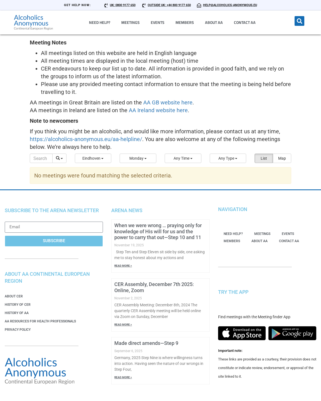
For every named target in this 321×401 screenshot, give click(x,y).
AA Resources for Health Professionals (40, 321)
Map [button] (282, 158)
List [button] (264, 158)
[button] (299, 21)
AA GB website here (167, 102)
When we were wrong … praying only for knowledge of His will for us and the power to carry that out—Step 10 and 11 (158, 231)
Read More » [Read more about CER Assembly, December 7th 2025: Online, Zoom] (123, 324)
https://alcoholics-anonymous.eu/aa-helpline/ (86, 139)
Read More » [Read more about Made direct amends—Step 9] (123, 377)
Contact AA (245, 22)
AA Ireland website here (158, 110)
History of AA (17, 313)
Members (185, 22)
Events (157, 22)
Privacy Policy (18, 330)
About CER (14, 296)
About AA (214, 22)
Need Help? (99, 22)
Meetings (130, 22)
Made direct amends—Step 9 (146, 343)
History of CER (18, 305)
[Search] (41, 158)
